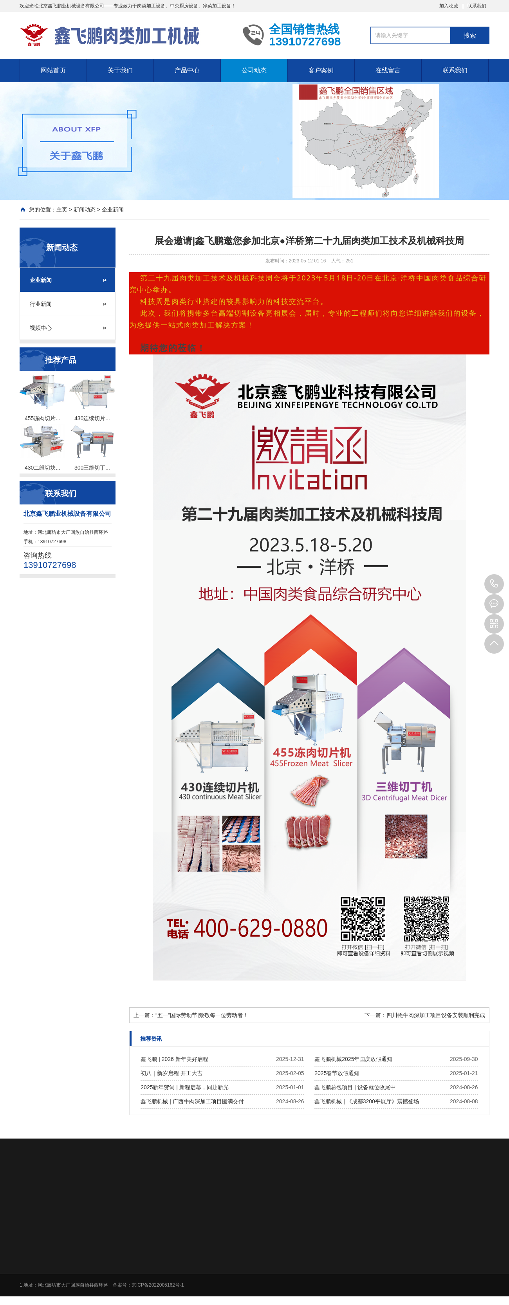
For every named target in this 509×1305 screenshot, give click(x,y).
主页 (61, 209)
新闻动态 (85, 209)
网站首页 (53, 70)
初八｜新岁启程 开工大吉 (171, 1073)
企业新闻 (113, 209)
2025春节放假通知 (336, 1073)
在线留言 (388, 70)
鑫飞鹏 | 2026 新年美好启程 (174, 1059)
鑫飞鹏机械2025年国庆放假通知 (353, 1059)
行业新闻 (41, 304)
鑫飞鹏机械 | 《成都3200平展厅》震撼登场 (366, 1101)
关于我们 (120, 70)
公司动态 (254, 70)
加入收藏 (448, 6)
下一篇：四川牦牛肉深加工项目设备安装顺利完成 (425, 1015)
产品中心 (187, 70)
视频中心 (41, 328)
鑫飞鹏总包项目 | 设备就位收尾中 (354, 1087)
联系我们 (476, 6)
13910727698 (494, 584)
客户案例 (321, 70)
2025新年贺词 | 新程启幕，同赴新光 (185, 1087)
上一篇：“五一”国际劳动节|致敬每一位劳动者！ (191, 1015)
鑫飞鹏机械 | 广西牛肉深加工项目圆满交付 (192, 1101)
